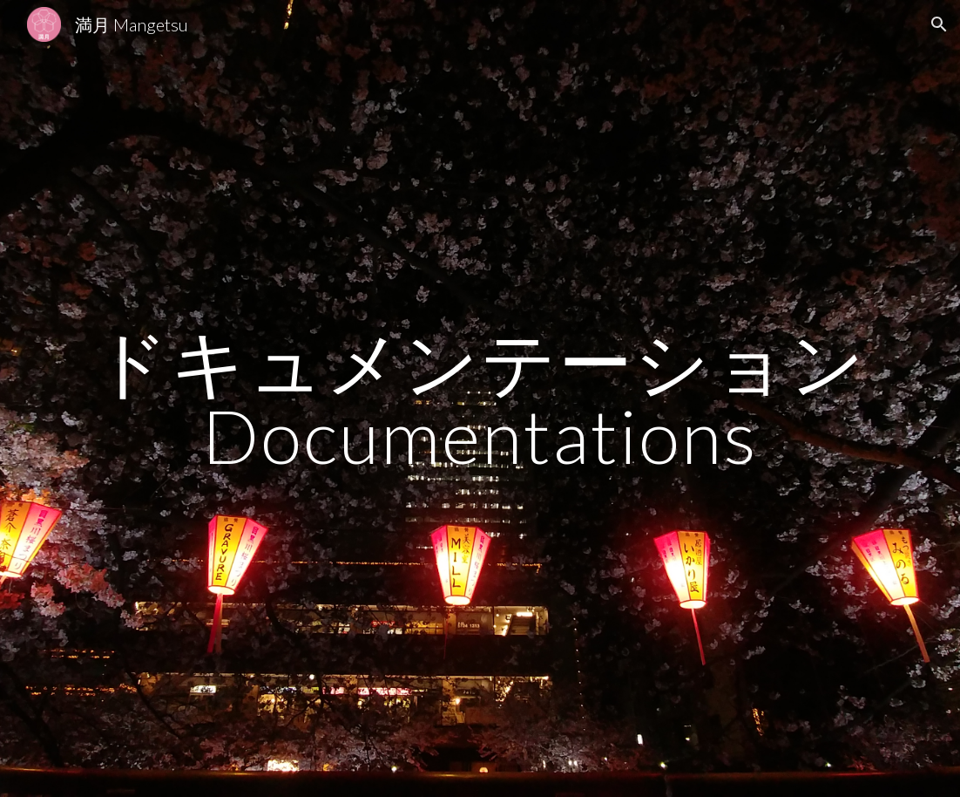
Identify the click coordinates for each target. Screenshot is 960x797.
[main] (480, 398)
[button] (939, 24)
